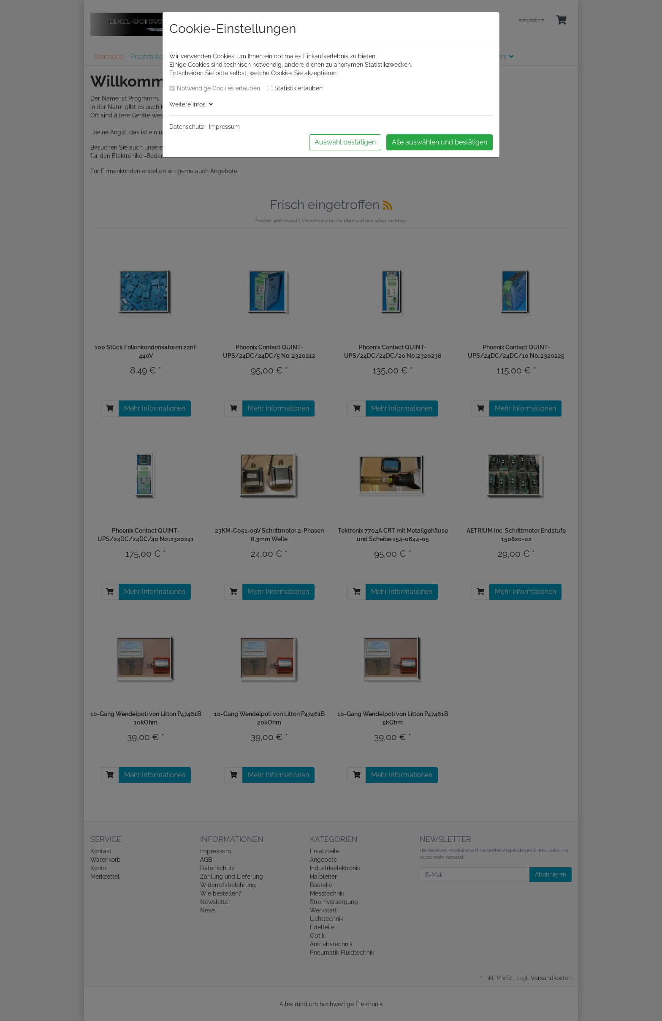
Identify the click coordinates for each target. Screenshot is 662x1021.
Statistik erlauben (298, 88)
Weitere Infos (191, 104)
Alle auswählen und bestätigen (439, 142)
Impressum (224, 126)
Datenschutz (186, 126)
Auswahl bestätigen (345, 142)
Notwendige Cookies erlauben (218, 88)
